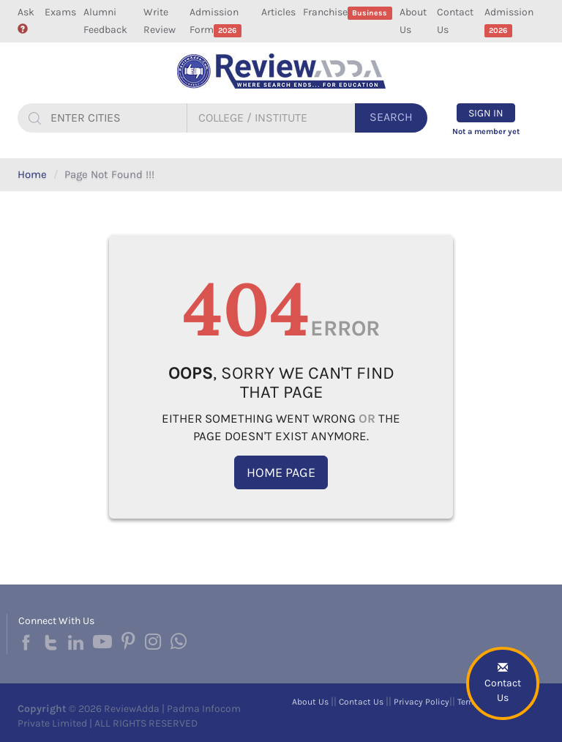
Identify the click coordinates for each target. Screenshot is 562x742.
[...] (116, 118)
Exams (60, 12)
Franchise (347, 13)
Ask (26, 20)
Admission (508, 21)
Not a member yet (486, 131)
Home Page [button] (281, 472)
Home (32, 174)
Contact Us (455, 21)
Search (391, 117)
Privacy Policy (421, 702)
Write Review (159, 21)
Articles (278, 12)
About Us (413, 21)
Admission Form (215, 21)
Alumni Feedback (105, 21)
